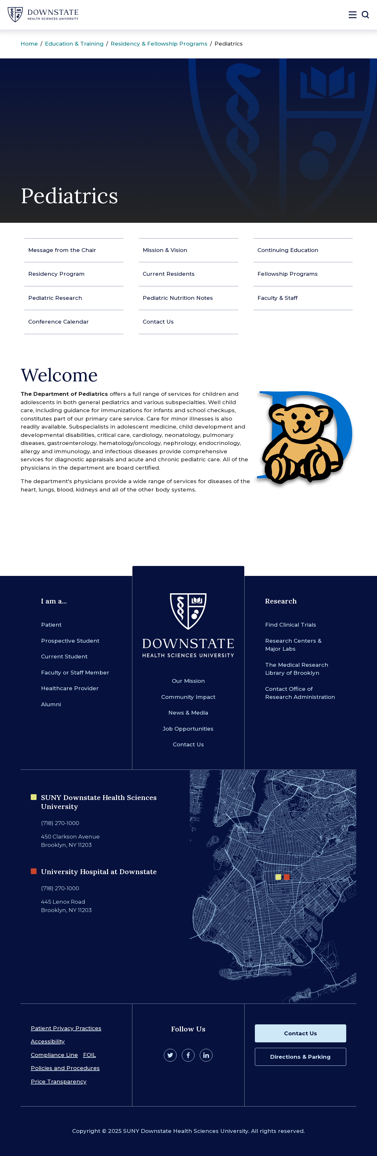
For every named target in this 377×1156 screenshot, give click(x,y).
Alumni (51, 704)
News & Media (188, 712)
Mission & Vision (165, 250)
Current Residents (169, 274)
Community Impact (188, 697)
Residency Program (56, 274)
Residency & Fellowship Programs (159, 43)
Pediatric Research (55, 298)
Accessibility (48, 1041)
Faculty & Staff (277, 298)
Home (29, 43)
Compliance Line (54, 1055)
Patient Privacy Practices (66, 1028)
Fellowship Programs (287, 274)
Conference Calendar (58, 321)
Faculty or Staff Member (75, 672)
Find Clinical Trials (290, 624)
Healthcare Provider (70, 688)
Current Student (64, 656)
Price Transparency (59, 1081)
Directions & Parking (300, 1057)
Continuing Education (287, 250)
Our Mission (188, 681)
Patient (51, 624)
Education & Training (74, 43)
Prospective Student (70, 641)
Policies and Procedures (65, 1068)
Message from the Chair (62, 250)
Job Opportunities (188, 729)
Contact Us (158, 321)
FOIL (89, 1055)
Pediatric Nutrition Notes (178, 298)
